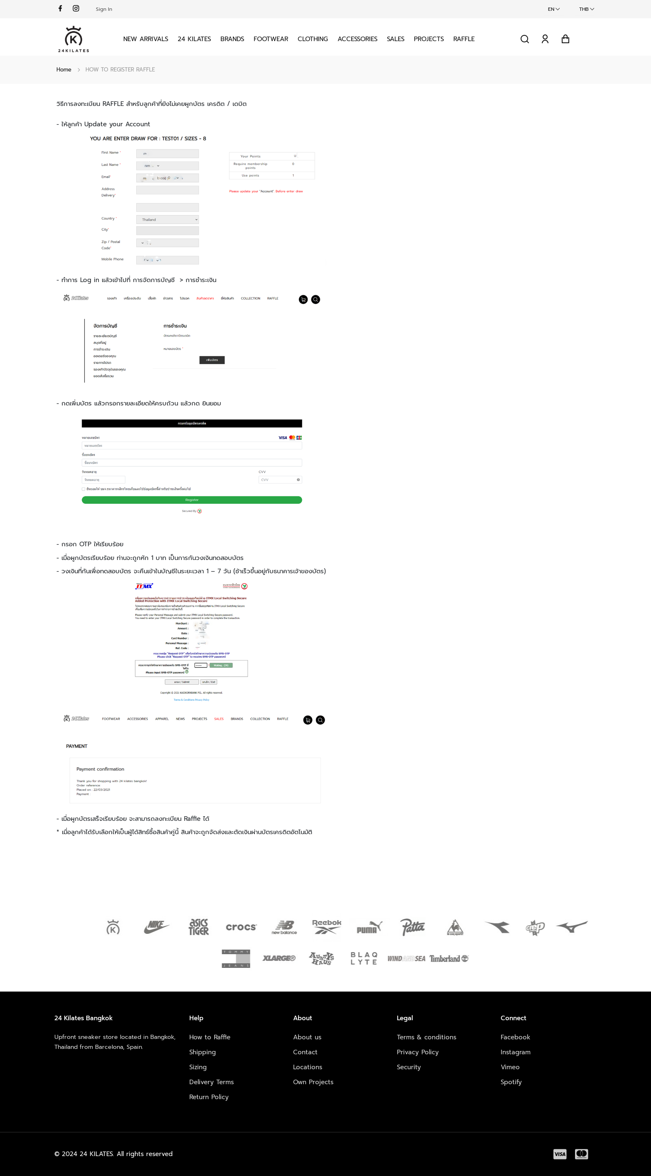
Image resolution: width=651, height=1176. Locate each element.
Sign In (104, 9)
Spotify (511, 1082)
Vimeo (510, 1067)
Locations (307, 1067)
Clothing (313, 39)
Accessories (357, 39)
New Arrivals (145, 39)
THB (584, 9)
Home (63, 70)
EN (551, 9)
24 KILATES (194, 39)
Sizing (198, 1067)
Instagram (516, 1052)
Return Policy (209, 1097)
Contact (305, 1052)
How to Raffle (209, 1037)
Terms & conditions (426, 1037)
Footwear (271, 39)
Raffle (464, 39)
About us (307, 1037)
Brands (232, 39)
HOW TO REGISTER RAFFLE (120, 70)
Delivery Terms (211, 1082)
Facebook (516, 1037)
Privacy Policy (418, 1052)
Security (409, 1067)
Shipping (202, 1052)
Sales (395, 39)
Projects (429, 39)
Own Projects (313, 1082)
